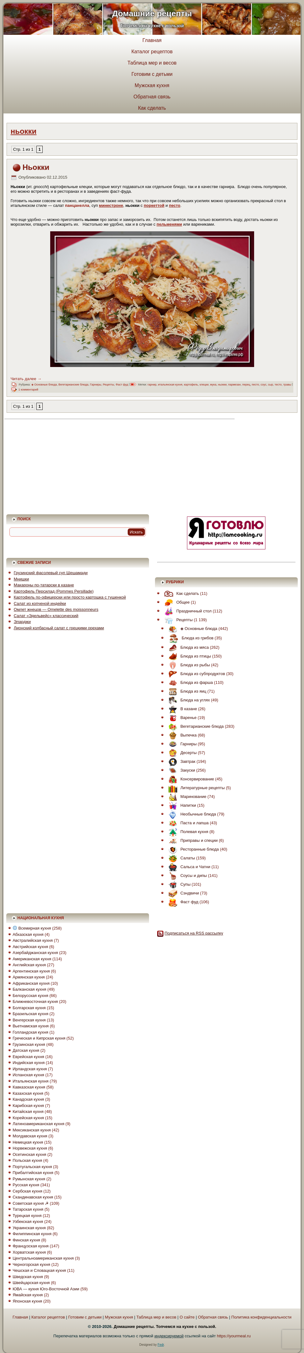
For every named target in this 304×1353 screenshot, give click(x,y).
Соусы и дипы (186, 875)
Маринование (185, 796)
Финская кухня (26, 1240)
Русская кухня (26, 1185)
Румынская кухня (29, 1179)
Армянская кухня (29, 977)
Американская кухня (32, 959)
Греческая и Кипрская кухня (39, 1038)
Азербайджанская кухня (35, 952)
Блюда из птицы (188, 656)
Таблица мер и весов (152, 63)
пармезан (234, 384)
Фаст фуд (122, 384)
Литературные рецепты (195, 787)
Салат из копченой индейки (40, 603)
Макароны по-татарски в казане (44, 585)
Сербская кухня (27, 1191)
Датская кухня (26, 1050)
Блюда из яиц (185, 691)
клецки (204, 384)
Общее (175, 602)
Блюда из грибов (189, 638)
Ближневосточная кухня (35, 1001)
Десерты (181, 752)
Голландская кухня (30, 1032)
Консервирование (189, 779)
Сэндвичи (182, 893)
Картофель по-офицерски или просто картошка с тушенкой (70, 597)
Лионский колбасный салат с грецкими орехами (59, 628)
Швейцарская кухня (31, 1282)
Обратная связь (152, 96)
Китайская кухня (28, 1111)
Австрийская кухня (30, 946)
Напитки (180, 805)
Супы (177, 884)
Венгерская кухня (29, 1020)
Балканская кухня (29, 989)
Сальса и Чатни (187, 866)
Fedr (160, 1344)
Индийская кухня (29, 1062)
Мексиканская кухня (32, 1130)
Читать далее (26, 378)
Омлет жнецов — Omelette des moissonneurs (56, 609)
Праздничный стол (186, 611)
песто (255, 384)
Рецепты (108, 384)
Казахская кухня (28, 1093)
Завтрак (180, 761)
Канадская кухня (28, 1099)
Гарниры (95, 384)
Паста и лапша (187, 823)
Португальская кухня (32, 1166)
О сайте (187, 1317)
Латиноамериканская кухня (38, 1123)
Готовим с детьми (152, 74)
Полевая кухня (186, 831)
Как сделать (152, 108)
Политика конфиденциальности (261, 1317)
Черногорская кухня (31, 1264)
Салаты (180, 858)
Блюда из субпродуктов (195, 673)
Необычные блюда (190, 814)
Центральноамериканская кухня (43, 1258)
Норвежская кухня (30, 1148)
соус (263, 384)
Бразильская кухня (30, 1013)
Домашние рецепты (152, 13)
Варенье (181, 717)
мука (213, 384)
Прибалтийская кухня (33, 1172)
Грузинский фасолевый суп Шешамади (51, 572)
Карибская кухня (28, 1105)
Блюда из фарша (189, 682)
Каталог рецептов (152, 51)
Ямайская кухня (28, 1295)
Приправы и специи (191, 840)
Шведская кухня (28, 1276)
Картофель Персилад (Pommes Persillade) (53, 591)
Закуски (180, 770)
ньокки (222, 384)
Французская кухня (31, 1246)
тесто (278, 384)
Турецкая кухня (27, 1215)
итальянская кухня (170, 384)
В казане (181, 708)
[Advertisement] (61, 466)
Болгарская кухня (29, 1007)
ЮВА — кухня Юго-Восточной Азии (46, 1289)
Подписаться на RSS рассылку (194, 933)
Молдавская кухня (30, 1136)
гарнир (151, 384)
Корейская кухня (28, 1117)
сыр (270, 384)
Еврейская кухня (28, 1056)
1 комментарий (28, 389)
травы (287, 384)
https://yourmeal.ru (234, 1336)
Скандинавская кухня (33, 1197)
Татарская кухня (28, 1209)
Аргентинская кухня (31, 971)
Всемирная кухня (32, 928)
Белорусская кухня (30, 995)
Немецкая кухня (28, 1142)
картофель (191, 384)
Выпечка (181, 735)
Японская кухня (27, 1301)
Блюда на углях (187, 700)
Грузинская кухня (29, 1044)
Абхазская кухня (28, 934)
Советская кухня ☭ (31, 1203)
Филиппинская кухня (32, 1233)
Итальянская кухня (30, 1081)
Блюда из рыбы (187, 665)
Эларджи (22, 621)
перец (246, 384)
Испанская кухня (28, 1074)
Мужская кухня (152, 85)
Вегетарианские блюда (73, 384)
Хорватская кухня (29, 1252)
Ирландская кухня (30, 1069)
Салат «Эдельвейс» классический (46, 615)
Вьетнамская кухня (31, 1026)
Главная (152, 40)
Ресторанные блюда (192, 849)
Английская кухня (29, 964)
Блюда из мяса (187, 647)
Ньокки (36, 167)
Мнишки (21, 579)
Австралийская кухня (33, 940)
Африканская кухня (31, 983)
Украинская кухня (29, 1227)
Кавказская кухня (29, 1087)
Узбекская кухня (28, 1221)
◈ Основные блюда (44, 384)
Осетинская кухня (29, 1154)
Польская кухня (27, 1160)
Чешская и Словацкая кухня (39, 1270)
